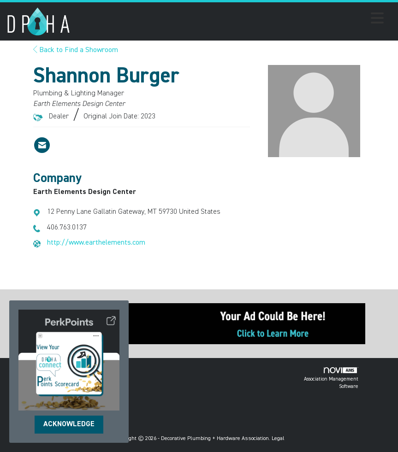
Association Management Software (331, 378)
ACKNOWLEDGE (69, 424)
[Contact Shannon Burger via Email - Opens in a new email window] (42, 145)
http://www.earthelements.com (96, 243)
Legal (278, 438)
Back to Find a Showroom (75, 50)
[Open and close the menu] (229, 20)
